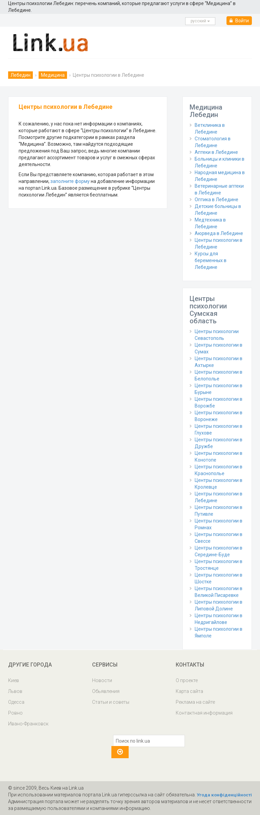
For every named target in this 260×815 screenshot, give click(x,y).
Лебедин (20, 75)
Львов (15, 691)
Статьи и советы (110, 702)
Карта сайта (189, 691)
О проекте (187, 680)
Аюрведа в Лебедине (219, 233)
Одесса (16, 702)
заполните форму (70, 181)
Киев (13, 680)
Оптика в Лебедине (216, 199)
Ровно (15, 713)
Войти (239, 20)
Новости (102, 680)
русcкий (200, 21)
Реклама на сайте (195, 702)
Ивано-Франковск (28, 723)
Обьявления (106, 691)
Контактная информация (204, 713)
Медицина (53, 75)
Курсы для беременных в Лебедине (210, 260)
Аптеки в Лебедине (216, 152)
